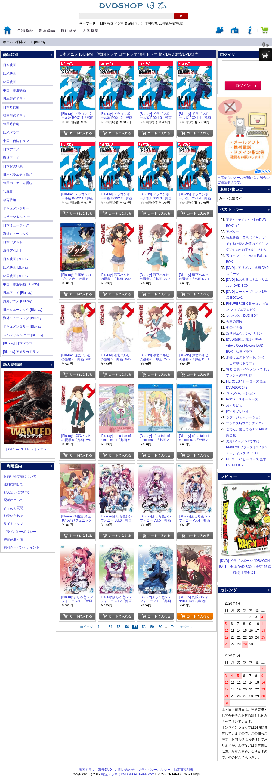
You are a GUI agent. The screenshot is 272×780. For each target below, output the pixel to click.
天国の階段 (234, 321)
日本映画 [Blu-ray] (16, 259)
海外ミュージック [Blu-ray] (22, 318)
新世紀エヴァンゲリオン (244, 333)
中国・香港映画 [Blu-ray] (21, 284)
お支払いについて (17, 492)
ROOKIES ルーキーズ (242, 399)
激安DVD (105, 770)
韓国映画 (9, 82)
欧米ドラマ (11, 132)
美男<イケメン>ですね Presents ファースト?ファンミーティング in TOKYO (247, 447)
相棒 (103, 23)
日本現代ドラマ (14, 99)
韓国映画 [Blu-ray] (16, 276)
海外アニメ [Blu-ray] (17, 301)
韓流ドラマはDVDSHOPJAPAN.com (127, 774)
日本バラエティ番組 (17, 175)
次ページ (186, 627)
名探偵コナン (134, 23)
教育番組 (9, 200)
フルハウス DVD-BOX (242, 315)
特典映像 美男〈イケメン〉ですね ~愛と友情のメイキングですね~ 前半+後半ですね (247, 244)
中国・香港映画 (14, 90)
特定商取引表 (13, 539)
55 (118, 627)
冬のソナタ (234, 327)
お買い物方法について (20, 476)
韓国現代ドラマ (14, 116)
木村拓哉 (151, 23)
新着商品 (47, 30)
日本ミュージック (16, 225)
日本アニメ (11, 149)
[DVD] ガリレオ (237, 411)
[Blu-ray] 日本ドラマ (17, 343)
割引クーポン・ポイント (21, 547)
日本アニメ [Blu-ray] (31, 42)
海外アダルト (13, 250)
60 (160, 627)
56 (127, 627)
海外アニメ (11, 158)
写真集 (8, 191)
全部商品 (25, 30)
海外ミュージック (16, 234)
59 (152, 627)
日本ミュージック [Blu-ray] (22, 310)
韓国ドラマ (115, 23)
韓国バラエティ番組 (17, 183)
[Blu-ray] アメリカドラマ (21, 352)
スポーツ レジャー (16, 217)
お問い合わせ (13, 516)
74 (173, 627)
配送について (13, 500)
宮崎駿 (164, 23)
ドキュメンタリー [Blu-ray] (22, 326)
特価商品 (69, 30)
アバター (232, 232)
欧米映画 (9, 73)
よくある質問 (13, 508)
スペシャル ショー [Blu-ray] (23, 335)
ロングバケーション (240, 393)
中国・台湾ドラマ (16, 141)
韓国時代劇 (11, 124)
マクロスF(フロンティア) (244, 423)
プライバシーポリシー (20, 532)
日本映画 (9, 65)
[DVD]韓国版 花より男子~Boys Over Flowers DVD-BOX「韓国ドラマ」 (245, 345)
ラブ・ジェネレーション (244, 417)
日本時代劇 (11, 107)
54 (110, 627)
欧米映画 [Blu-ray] (16, 267)
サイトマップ (13, 524)
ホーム (8, 42)
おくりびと (234, 405)
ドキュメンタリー (16, 208)
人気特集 (90, 30)
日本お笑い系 (13, 166)
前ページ (86, 627)
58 (144, 627)
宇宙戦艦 (176, 23)
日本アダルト (13, 242)
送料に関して (13, 484)
